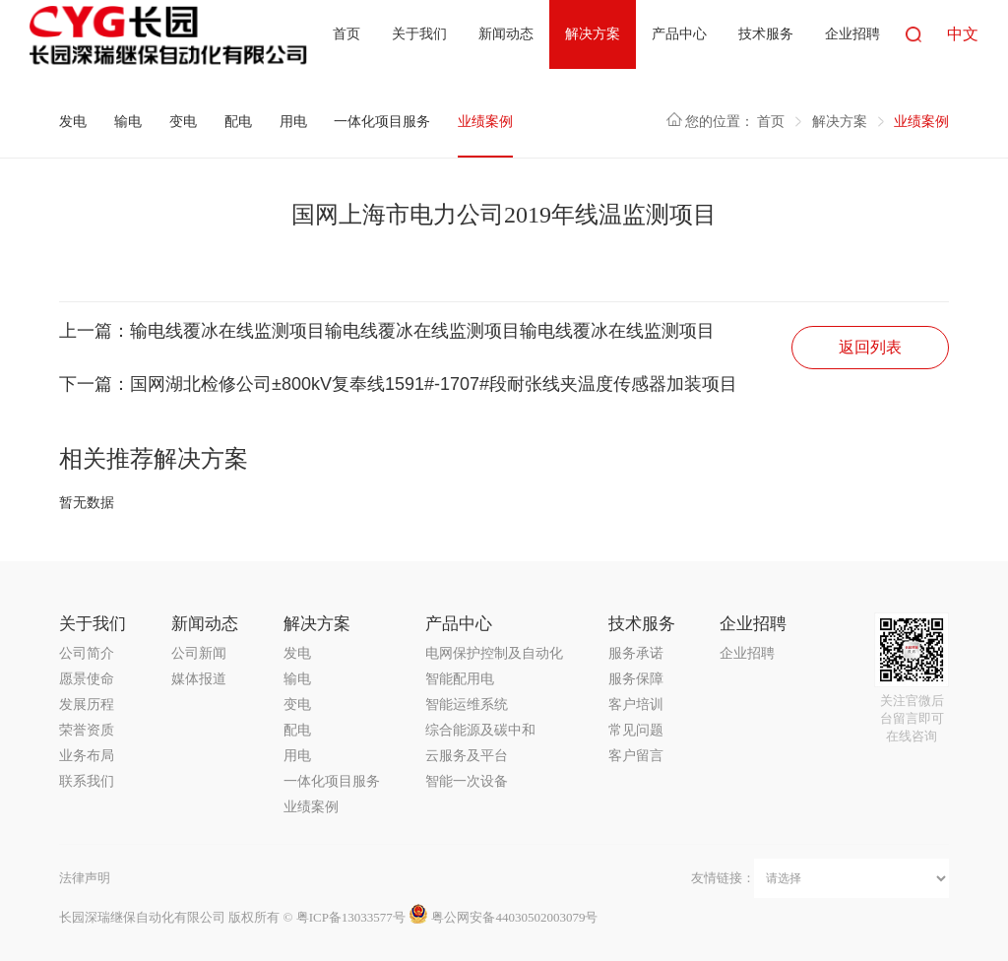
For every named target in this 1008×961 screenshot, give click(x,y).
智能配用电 (459, 679)
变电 (183, 121)
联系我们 (86, 781)
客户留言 (635, 755)
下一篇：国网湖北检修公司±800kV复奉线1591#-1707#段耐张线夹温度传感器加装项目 (398, 384)
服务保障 (635, 679)
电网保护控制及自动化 (494, 653)
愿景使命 (86, 679)
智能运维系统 (466, 704)
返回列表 (870, 347)
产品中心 (679, 34)
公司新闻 (198, 653)
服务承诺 (635, 653)
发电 (73, 121)
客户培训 (635, 704)
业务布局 (86, 755)
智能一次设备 (466, 781)
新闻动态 (506, 34)
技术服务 (765, 34)
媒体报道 (198, 679)
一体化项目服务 (382, 121)
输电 (128, 121)
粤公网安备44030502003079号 (503, 917)
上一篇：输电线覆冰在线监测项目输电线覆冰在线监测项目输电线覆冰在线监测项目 (387, 331)
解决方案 (592, 34)
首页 (346, 34)
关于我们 (419, 34)
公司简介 (86, 653)
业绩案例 (485, 121)
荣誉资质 (86, 730)
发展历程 (86, 704)
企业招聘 (852, 34)
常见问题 (635, 730)
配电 (238, 121)
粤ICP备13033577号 (351, 917)
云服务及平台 (466, 755)
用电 (293, 121)
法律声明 (84, 877)
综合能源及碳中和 (480, 730)
